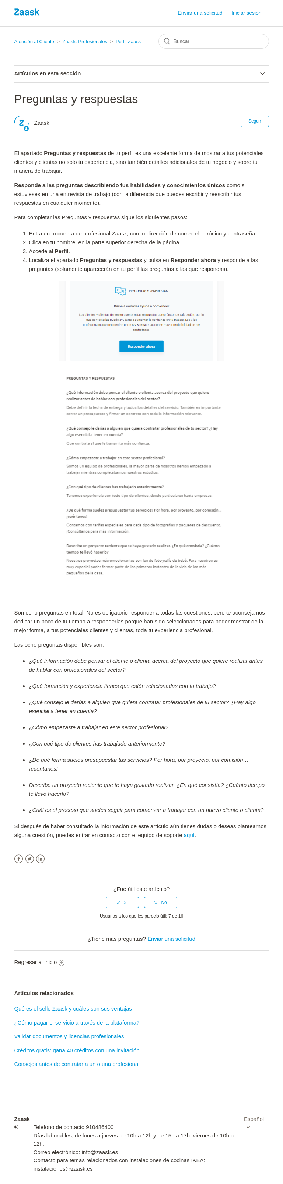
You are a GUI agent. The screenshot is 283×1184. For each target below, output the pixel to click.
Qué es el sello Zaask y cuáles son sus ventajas (73, 1008)
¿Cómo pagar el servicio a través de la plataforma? (76, 1022)
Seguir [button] (254, 121)
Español (254, 1119)
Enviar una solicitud (200, 13)
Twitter (29, 859)
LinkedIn (40, 859)
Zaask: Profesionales (85, 41)
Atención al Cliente (34, 41)
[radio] (122, 902)
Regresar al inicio (39, 962)
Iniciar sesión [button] (246, 13)
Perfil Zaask (128, 41)
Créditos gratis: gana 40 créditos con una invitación (76, 1050)
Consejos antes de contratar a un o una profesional (76, 1064)
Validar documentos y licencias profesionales (69, 1036)
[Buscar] (213, 41)
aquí (189, 835)
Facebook (18, 859)
